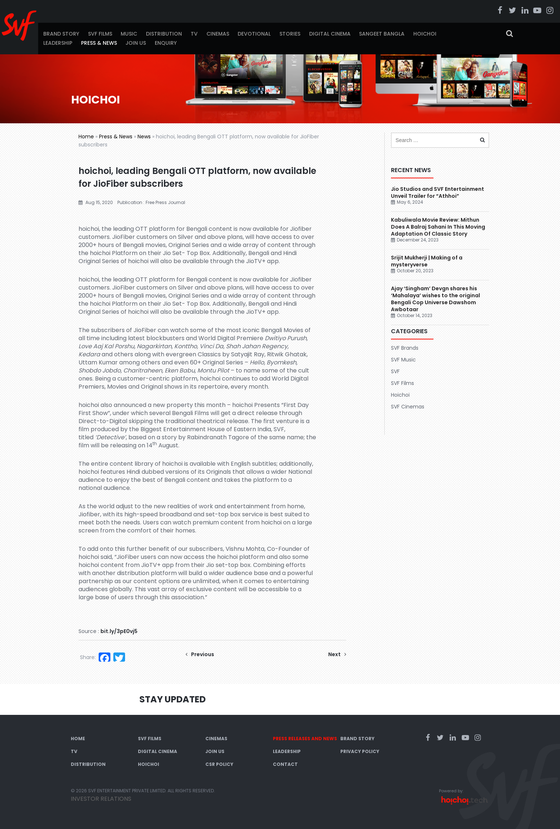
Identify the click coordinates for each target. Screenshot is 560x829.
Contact (285, 764)
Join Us (135, 43)
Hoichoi (424, 33)
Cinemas (217, 33)
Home (86, 136)
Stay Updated (172, 699)
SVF (395, 371)
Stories (289, 33)
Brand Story (61, 33)
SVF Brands (404, 348)
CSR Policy (219, 764)
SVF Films (100, 33)
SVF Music (403, 359)
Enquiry (166, 43)
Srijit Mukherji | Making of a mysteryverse (426, 261)
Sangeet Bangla (382, 33)
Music (129, 33)
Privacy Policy (359, 751)
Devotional (254, 33)
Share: (88, 657)
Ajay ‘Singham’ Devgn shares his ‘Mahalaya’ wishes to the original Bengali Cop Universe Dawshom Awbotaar (435, 299)
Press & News (99, 43)
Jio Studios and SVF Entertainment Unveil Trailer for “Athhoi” (437, 192)
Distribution (164, 33)
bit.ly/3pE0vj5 (119, 631)
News (144, 136)
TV (194, 33)
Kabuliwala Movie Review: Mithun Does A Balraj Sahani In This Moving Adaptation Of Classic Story (438, 226)
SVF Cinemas (407, 406)
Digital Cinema (330, 33)
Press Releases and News (305, 738)
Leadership (57, 43)
